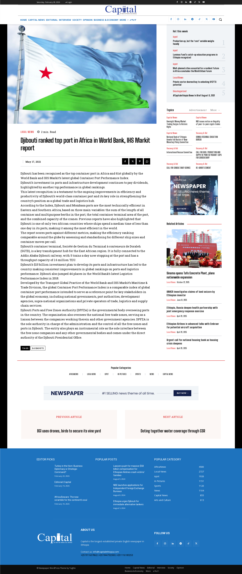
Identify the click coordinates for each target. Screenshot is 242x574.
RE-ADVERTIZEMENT (203, 167)
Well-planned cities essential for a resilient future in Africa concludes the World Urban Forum (196, 69)
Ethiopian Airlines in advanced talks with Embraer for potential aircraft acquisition (193, 325)
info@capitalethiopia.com (106, 551)
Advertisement (198, 110)
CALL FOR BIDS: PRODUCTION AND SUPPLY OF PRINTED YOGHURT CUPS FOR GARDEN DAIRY (209, 155)
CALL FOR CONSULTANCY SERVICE (178, 167)
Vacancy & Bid (201, 133)
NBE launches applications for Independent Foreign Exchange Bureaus (128, 488)
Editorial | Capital (63, 482)
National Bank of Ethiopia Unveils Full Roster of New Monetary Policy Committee (177, 140)
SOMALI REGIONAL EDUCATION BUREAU (207, 138)
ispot (175, 37)
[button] (220, 19)
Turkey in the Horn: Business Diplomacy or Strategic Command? (69, 469)
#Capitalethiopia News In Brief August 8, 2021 (194, 95)
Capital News (172, 118)
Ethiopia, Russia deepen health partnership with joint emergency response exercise (192, 309)
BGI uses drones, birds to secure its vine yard (69, 431)
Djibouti (38, 348)
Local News (27, 132)
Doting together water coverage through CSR (173, 431)
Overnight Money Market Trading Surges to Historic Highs (177, 124)
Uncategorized (179, 91)
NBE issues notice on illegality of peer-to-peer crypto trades (208, 122)
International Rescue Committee (179, 152)
